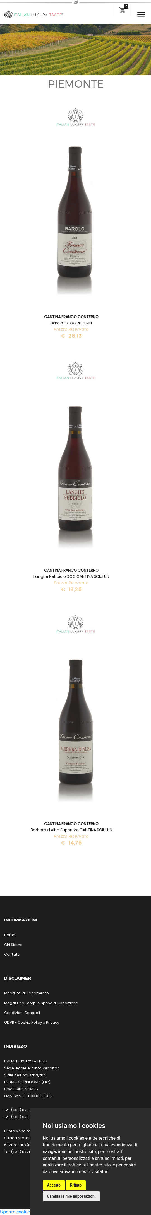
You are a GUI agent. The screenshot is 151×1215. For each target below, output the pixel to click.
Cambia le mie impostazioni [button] (71, 1196)
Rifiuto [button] (76, 1185)
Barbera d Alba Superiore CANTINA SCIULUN (71, 827)
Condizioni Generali (22, 1012)
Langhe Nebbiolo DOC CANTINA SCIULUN (71, 573)
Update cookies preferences (28, 1211)
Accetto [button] (54, 1185)
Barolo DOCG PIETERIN (71, 320)
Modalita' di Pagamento (26, 993)
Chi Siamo (13, 944)
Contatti (12, 954)
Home (9, 935)
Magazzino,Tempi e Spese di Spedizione (41, 1003)
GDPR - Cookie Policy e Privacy (31, 1022)
